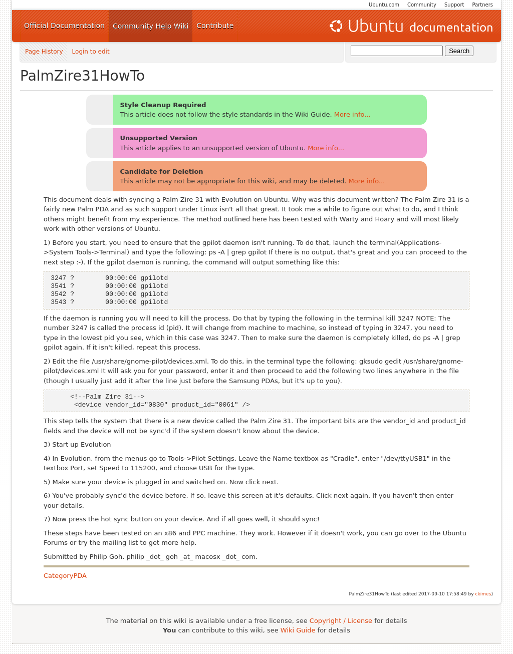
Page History (44, 52)
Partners (482, 5)
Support (454, 5)
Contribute (214, 26)
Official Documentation (64, 26)
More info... (352, 114)
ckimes (483, 593)
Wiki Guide (298, 630)
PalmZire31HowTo (82, 76)
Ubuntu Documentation (410, 26)
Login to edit (91, 52)
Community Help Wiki (150, 26)
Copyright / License (341, 620)
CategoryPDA (65, 575)
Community (421, 5)
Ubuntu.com (384, 5)
